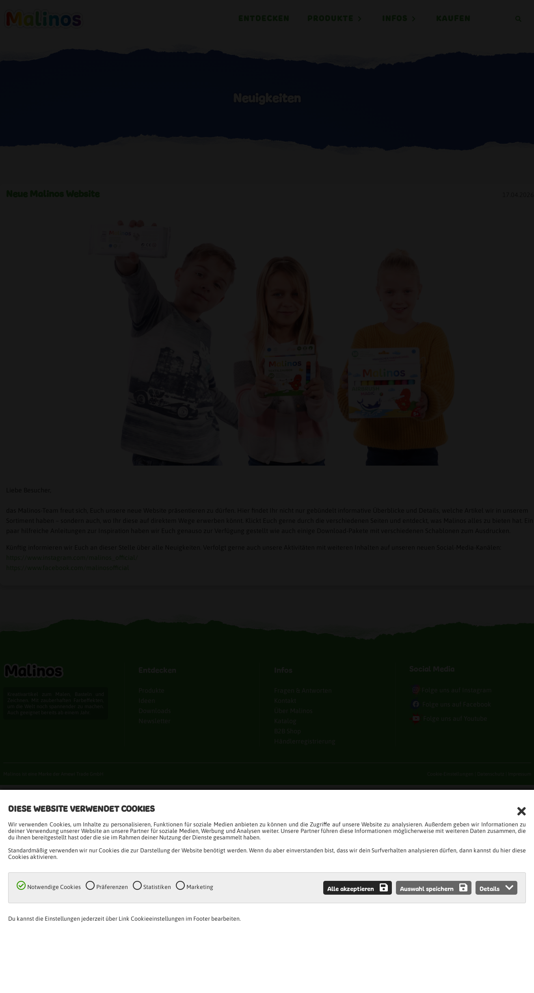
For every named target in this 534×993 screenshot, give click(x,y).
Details (496, 888)
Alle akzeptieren (357, 888)
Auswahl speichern (433, 888)
